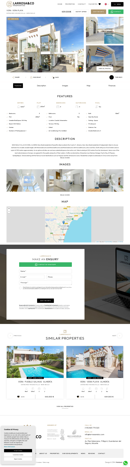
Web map (46, 463)
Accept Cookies (18, 450)
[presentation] (33, 295)
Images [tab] (65, 85)
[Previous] (15, 335)
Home (57, 4)
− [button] (9, 211)
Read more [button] (65, 195)
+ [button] (9, 208)
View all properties (65, 406)
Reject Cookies (18, 459)
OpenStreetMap (108, 241)
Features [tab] (18, 85)
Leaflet (97, 241)
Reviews (91, 454)
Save (21, 397)
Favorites (92, 4)
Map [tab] (88, 85)
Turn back (115, 77)
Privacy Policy (68, 287)
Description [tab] (41, 85)
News (83, 454)
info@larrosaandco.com (95, 434)
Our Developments (70, 454)
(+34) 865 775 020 (93, 428)
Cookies (39, 463)
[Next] (117, 335)
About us (43, 454)
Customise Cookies (18, 455)
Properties (67, 4)
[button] (16, 77)
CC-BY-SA (120, 241)
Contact (79, 4)
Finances (112, 85)
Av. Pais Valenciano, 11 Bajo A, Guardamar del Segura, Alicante (103, 442)
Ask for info (98, 12)
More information (9, 447)
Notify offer (81, 12)
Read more (65, 158)
